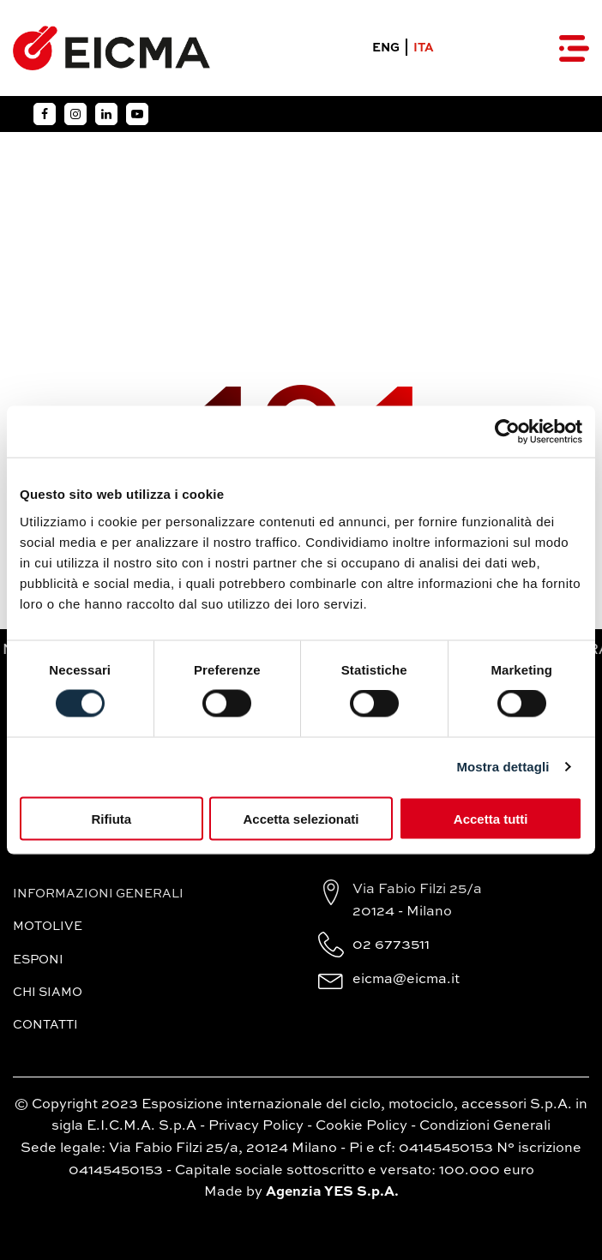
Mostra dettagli (502, 766)
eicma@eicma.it (406, 980)
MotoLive (47, 927)
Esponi (38, 960)
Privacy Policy (256, 1126)
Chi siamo (47, 993)
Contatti (45, 1025)
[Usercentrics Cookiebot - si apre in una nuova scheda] (507, 432)
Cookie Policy (361, 1126)
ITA (423, 48)
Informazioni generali (98, 894)
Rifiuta (111, 818)
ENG (386, 48)
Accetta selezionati (300, 818)
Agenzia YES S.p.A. (332, 1192)
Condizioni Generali (485, 1126)
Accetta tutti (491, 818)
